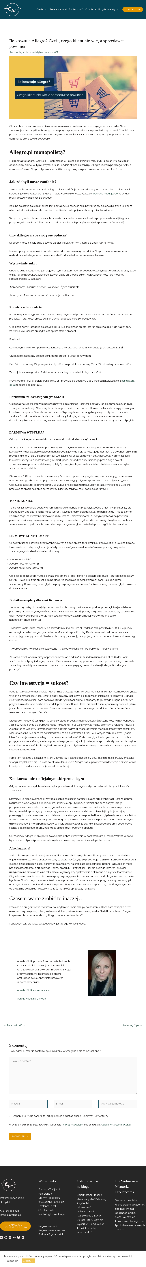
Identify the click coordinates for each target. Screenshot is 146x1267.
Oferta (41, 9)
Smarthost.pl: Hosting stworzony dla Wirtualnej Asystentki (91, 1199)
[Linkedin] (1, 1237)
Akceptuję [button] (28, 1261)
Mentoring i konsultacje (52, 1214)
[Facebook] (10, 1237)
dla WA (54, 52)
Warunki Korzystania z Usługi (116, 1124)
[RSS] (22, 1237)
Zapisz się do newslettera (15, 1226)
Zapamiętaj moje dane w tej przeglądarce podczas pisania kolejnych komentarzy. (61, 1115)
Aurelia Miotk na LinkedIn (32, 998)
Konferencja (45, 1193)
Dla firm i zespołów (49, 1197)
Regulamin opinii (47, 1226)
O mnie (90, 9)
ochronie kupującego (105, 193)
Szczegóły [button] (12, 1260)
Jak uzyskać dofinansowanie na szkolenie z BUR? (89, 1211)
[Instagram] (5, 1237)
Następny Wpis (132, 1025)
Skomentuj (15, 52)
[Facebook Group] (18, 1237)
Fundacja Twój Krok (50, 1189)
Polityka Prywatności (50, 1234)
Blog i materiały (108, 9)
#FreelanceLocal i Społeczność (66, 9)
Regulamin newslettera (52, 1230)
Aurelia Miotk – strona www (33, 990)
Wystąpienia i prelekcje (52, 1201)
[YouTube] (14, 1237)
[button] (44, 9)
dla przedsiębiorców (37, 52)
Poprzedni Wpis (14, 1025)
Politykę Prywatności (72, 1124)
